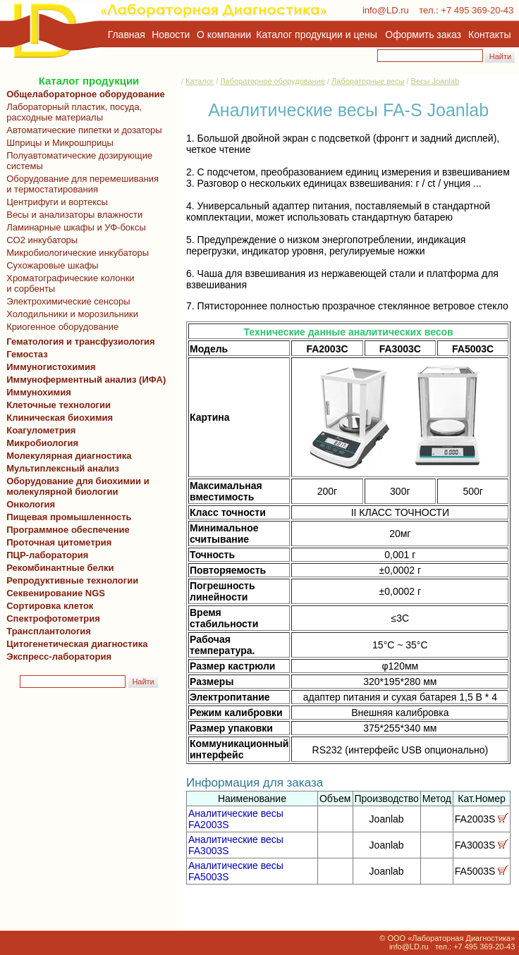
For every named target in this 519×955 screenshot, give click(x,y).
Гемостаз (27, 354)
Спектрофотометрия (53, 618)
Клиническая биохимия (57, 417)
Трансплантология (46, 631)
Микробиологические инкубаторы (75, 252)
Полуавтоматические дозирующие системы (76, 160)
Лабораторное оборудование (272, 81)
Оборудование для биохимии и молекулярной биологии (75, 486)
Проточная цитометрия (56, 542)
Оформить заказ (423, 34)
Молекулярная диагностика (66, 455)
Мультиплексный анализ (62, 468)
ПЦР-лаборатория (44, 555)
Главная (126, 34)
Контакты (489, 34)
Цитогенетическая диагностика (74, 644)
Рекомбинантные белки (57, 567)
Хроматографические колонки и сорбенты (68, 283)
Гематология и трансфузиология (78, 341)
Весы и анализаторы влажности (71, 214)
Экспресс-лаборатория (58, 656)
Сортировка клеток (47, 605)
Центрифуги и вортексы (54, 202)
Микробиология (42, 443)
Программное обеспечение (68, 529)
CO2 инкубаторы (39, 240)
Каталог (199, 81)
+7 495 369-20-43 (477, 10)
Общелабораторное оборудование (83, 94)
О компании (222, 34)
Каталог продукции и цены (316, 34)
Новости (171, 34)
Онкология (30, 504)
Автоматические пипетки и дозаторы (81, 130)
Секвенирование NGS (53, 593)
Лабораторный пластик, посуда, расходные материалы (71, 112)
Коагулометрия (40, 430)
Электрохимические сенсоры (65, 301)
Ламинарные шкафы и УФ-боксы (73, 227)
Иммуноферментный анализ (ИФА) (83, 379)
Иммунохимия (38, 392)
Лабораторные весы (367, 81)
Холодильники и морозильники (69, 314)
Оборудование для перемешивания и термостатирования (80, 184)
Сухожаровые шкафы (50, 265)
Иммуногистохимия (48, 367)
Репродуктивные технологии (69, 580)
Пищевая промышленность (69, 517)
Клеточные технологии (56, 405)
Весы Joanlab (435, 81)
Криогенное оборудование (59, 326)
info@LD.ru (385, 10)
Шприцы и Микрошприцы (57, 142)
